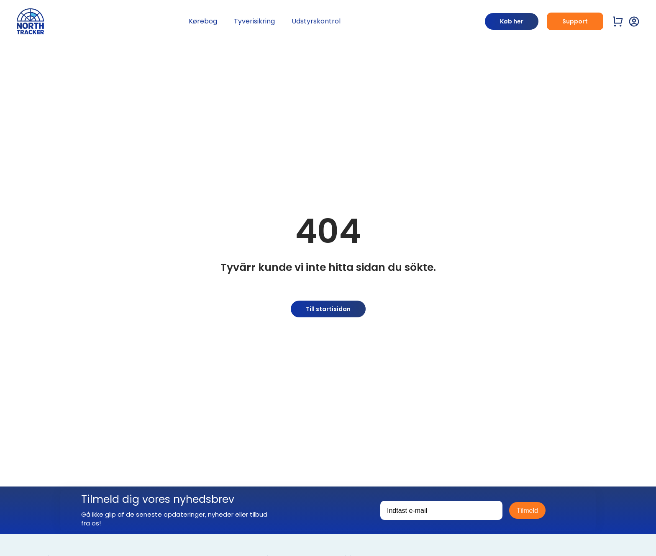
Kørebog (203, 21)
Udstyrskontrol (316, 21)
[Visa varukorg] (618, 21)
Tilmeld (527, 510)
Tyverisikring (254, 21)
